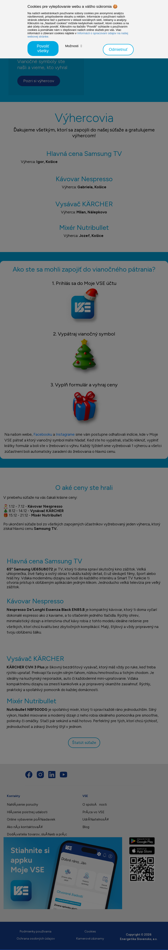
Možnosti (71, 46)
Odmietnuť (118, 49)
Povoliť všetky (43, 48)
